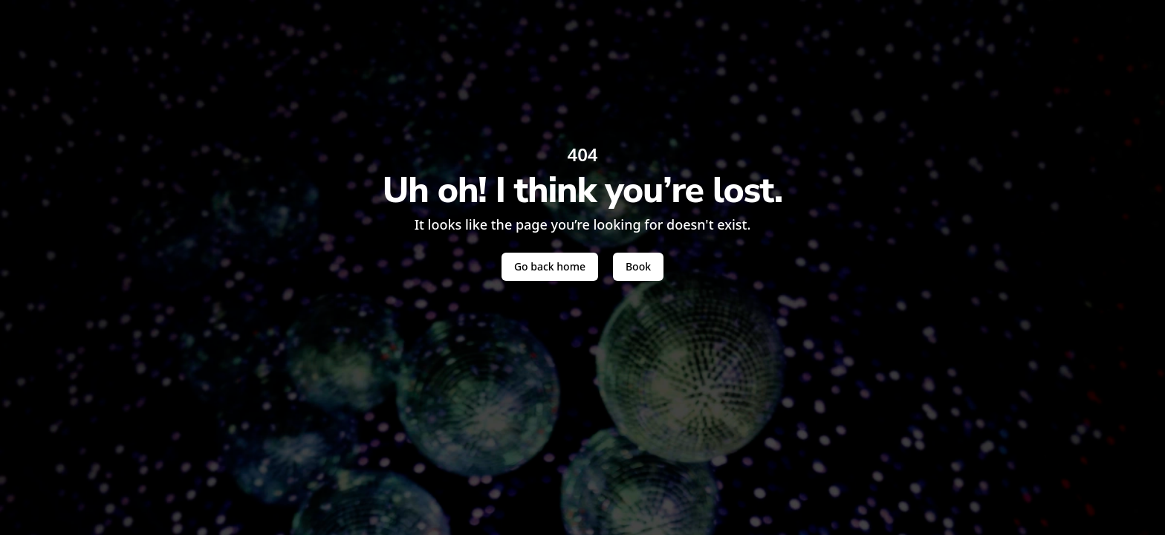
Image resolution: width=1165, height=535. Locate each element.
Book (638, 266)
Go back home (549, 266)
